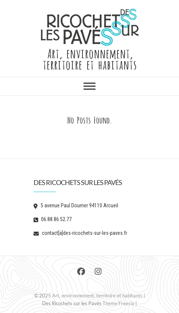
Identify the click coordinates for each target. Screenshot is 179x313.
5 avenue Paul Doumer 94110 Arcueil (76, 205)
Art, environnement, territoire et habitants (90, 58)
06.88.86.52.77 (53, 219)
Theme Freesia (118, 303)
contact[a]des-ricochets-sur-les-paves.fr (80, 233)
